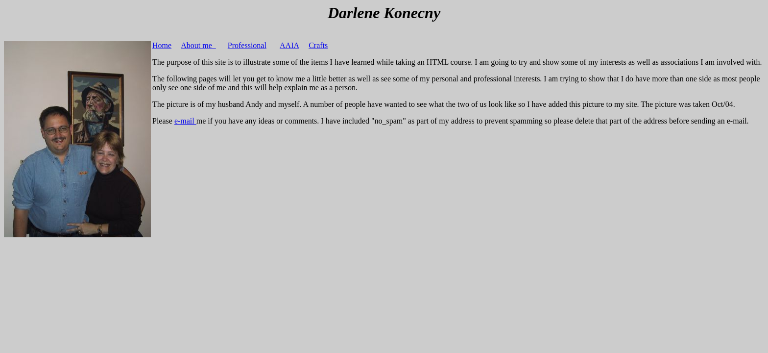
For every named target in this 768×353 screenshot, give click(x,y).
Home (161, 45)
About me (198, 45)
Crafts (318, 45)
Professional (247, 45)
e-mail (185, 121)
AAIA (289, 45)
